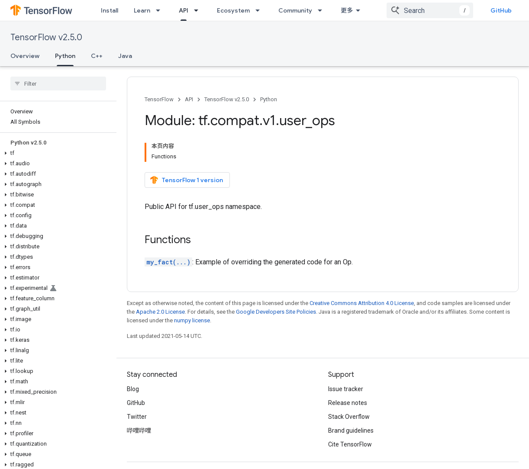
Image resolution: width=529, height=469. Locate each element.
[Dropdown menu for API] (198, 10)
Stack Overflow (349, 416)
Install (109, 10)
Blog (133, 388)
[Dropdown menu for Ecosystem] (260, 10)
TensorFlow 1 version (186, 180)
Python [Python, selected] (65, 56)
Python (268, 99)
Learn (142, 10)
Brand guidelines (351, 430)
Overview (24, 56)
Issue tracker (345, 388)
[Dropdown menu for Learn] (160, 10)
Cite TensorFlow (350, 444)
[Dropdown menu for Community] (322, 10)
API (189, 99)
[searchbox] (58, 83)
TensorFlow (159, 99)
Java (125, 56)
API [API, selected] (183, 10)
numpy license (192, 320)
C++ (97, 56)
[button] (56, 153)
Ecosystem (233, 10)
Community (295, 10)
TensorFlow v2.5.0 (46, 37)
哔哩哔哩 (139, 430)
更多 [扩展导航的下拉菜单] (347, 10)
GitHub (501, 10)
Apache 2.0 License (160, 311)
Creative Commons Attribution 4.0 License (362, 303)
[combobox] (430, 10)
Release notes (347, 402)
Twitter (137, 416)
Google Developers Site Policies (276, 311)
